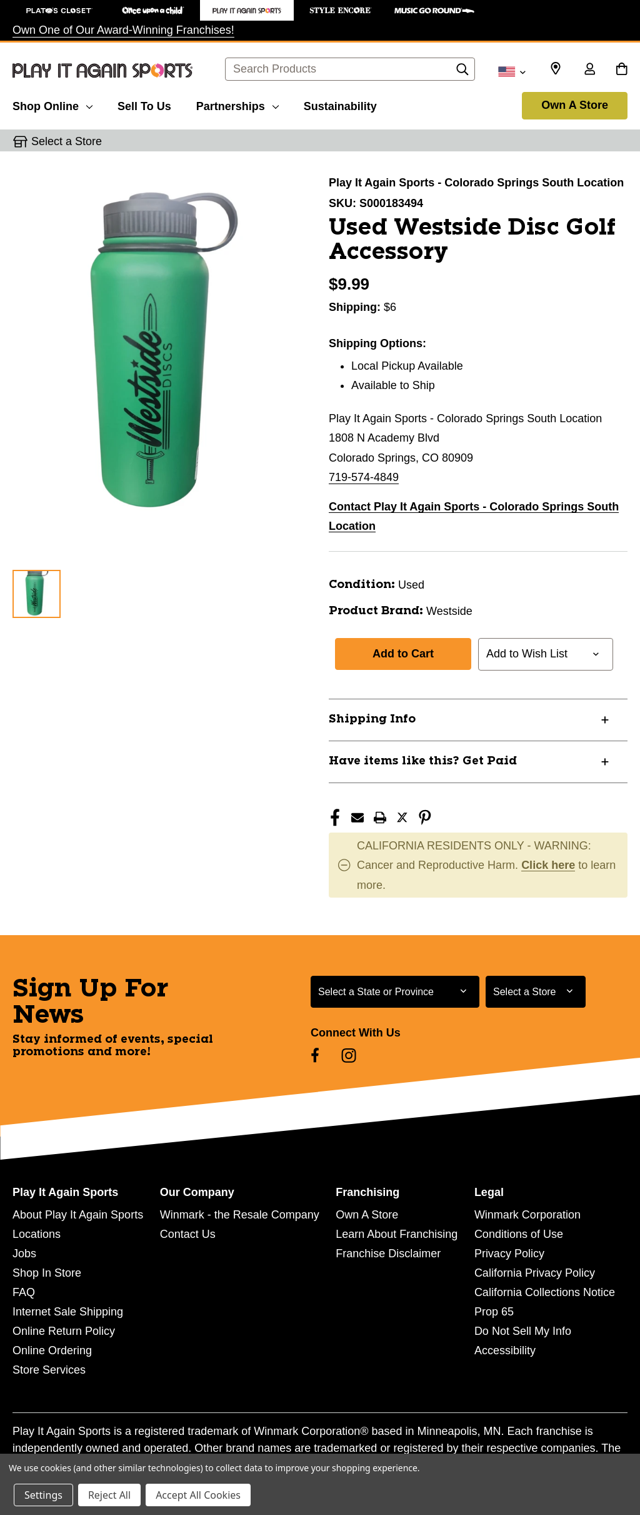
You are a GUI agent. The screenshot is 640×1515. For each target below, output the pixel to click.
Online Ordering (52, 1350)
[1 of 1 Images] (36, 594)
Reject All (109, 1495)
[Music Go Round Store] (434, 10)
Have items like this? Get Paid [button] (423, 761)
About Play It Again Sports (77, 1214)
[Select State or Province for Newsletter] (395, 992)
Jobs (24, 1253)
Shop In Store (46, 1273)
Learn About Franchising (397, 1234)
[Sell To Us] (144, 104)
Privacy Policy (509, 1253)
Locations (36, 1234)
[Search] (462, 72)
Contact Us (188, 1234)
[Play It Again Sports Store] (247, 10)
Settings (43, 1495)
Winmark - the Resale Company (239, 1214)
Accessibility (505, 1350)
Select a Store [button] (66, 141)
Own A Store (574, 105)
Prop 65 (494, 1311)
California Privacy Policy (534, 1273)
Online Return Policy (63, 1331)
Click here (548, 865)
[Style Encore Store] (341, 10)
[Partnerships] (237, 104)
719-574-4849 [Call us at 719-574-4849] (364, 477)
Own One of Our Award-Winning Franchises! (123, 30)
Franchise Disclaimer (388, 1253)
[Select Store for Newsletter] (536, 992)
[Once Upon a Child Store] (153, 10)
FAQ (23, 1292)
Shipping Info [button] (372, 719)
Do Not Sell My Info (522, 1331)
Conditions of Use (518, 1234)
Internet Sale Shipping (67, 1311)
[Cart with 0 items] (622, 70)
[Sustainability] (340, 104)
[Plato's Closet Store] (59, 10)
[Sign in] (589, 70)
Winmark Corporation (527, 1214)
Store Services (49, 1370)
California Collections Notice (544, 1292)
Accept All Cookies (198, 1495)
